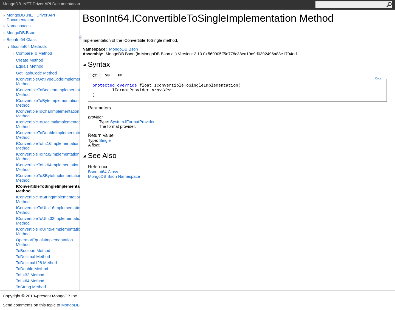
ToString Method (31, 286)
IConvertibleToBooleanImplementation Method (48, 92)
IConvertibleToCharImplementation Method (47, 113)
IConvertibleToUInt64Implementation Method (48, 231)
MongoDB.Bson (21, 32)
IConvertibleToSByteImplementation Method (48, 177)
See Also (100, 155)
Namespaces (19, 25)
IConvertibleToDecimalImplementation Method (48, 124)
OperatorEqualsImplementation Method (44, 242)
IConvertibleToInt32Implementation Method (48, 156)
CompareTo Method (34, 53)
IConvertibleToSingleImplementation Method (48, 188)
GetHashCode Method (36, 73)
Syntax (96, 64)
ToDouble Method (32, 268)
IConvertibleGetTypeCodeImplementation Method (48, 81)
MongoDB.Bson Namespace (114, 176)
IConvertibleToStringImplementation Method (48, 199)
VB (107, 75)
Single (105, 140)
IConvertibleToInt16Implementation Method (48, 145)
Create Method (29, 60)
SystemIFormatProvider (132, 121)
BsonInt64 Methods (29, 46)
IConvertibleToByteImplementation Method (47, 102)
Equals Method (29, 66)
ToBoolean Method (33, 250)
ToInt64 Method (30, 280)
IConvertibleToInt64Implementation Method (48, 167)
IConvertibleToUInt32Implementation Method (48, 220)
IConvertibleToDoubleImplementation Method (48, 135)
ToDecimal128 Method (36, 262)
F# (120, 75)
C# (94, 76)
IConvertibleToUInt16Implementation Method (48, 210)
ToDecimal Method (33, 256)
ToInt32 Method (30, 274)
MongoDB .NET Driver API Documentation (31, 17)
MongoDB (70, 305)
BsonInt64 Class (21, 39)
